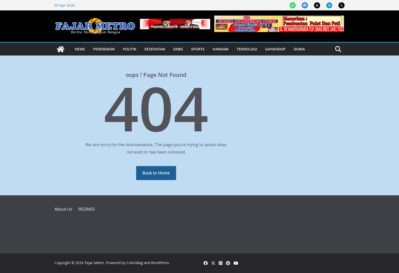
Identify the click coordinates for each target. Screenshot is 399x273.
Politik (129, 49)
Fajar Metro (94, 262)
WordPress (160, 262)
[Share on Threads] (317, 5)
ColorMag (134, 262)
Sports (198, 49)
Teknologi (247, 49)
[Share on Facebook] (305, 5)
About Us (63, 209)
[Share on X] (341, 5)
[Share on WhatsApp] (293, 5)
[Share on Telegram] (329, 5)
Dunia (299, 49)
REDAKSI (86, 209)
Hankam (221, 49)
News (80, 49)
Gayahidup (275, 49)
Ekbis (178, 49)
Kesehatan (155, 49)
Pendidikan (104, 49)
